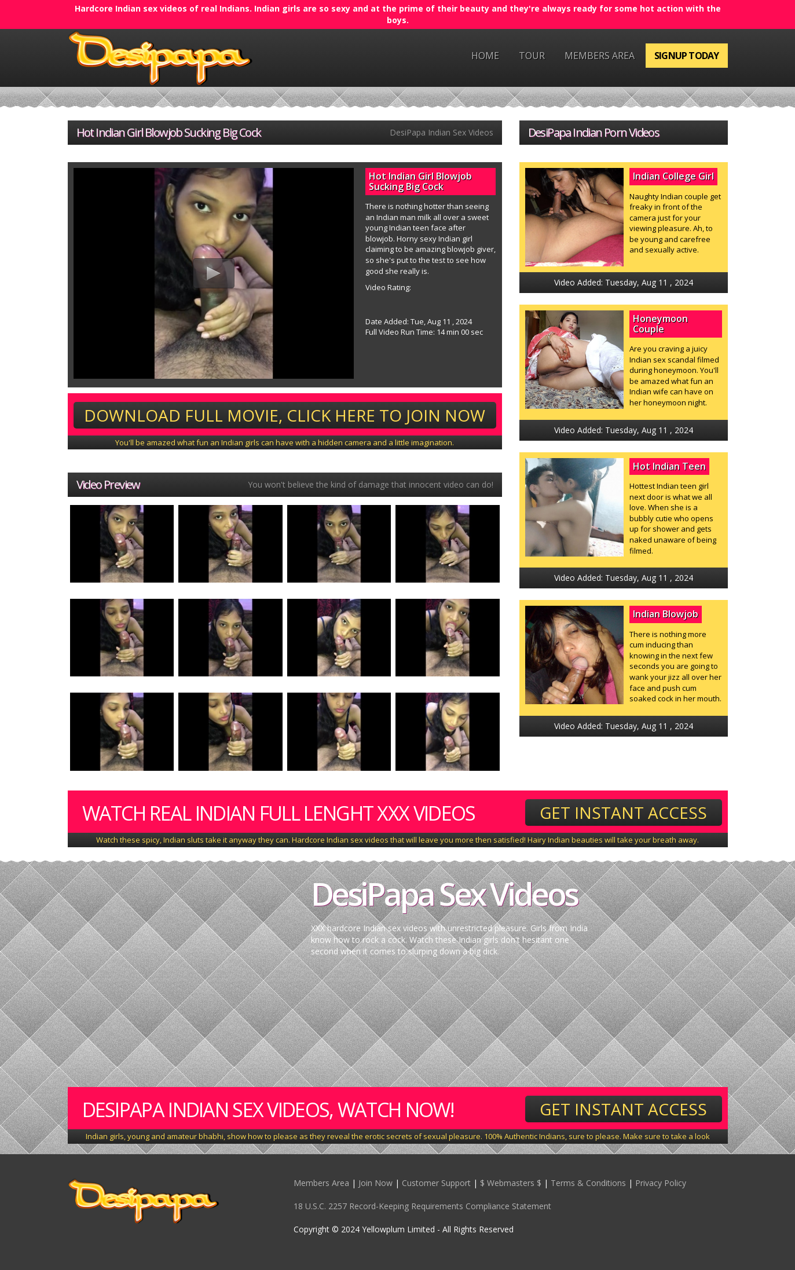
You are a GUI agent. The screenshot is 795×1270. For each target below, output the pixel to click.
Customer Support (436, 1182)
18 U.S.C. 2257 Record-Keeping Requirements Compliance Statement (422, 1206)
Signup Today (686, 55)
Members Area (600, 55)
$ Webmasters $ (510, 1182)
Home (485, 55)
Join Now (375, 1182)
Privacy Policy (660, 1182)
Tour (532, 55)
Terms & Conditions (588, 1182)
